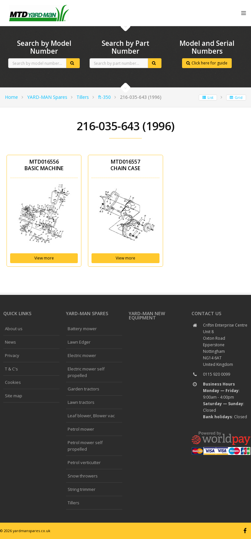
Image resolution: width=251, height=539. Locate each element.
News (10, 342)
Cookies (13, 382)
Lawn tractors (81, 402)
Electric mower (82, 355)
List (207, 97)
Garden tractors (83, 389)
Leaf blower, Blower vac (91, 416)
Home (11, 97)
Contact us (206, 313)
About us (14, 329)
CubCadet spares (39, 5)
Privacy (12, 355)
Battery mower (82, 329)
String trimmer (81, 489)
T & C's (11, 369)
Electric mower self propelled (86, 372)
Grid (236, 97)
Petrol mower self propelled (85, 446)
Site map (13, 396)
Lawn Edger (79, 342)
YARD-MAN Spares (47, 97)
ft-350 (104, 97)
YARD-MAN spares (87, 313)
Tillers (82, 97)
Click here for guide (206, 63)
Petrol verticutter (84, 462)
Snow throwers (83, 476)
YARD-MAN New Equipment (147, 315)
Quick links (17, 313)
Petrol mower (81, 429)
